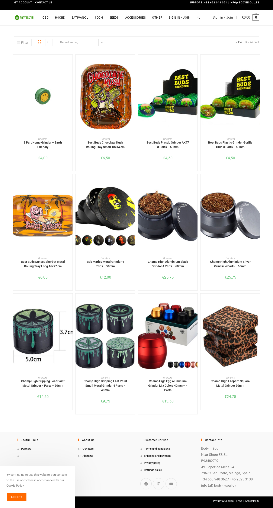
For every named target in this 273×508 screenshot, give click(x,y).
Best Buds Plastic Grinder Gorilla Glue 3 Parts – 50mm (230, 145)
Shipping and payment (157, 455)
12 (245, 42)
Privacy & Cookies (223, 500)
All (257, 42)
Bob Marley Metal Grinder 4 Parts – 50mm (105, 264)
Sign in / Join (223, 17)
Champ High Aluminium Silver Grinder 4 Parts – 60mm (230, 264)
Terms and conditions (157, 448)
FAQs (239, 500)
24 (251, 42)
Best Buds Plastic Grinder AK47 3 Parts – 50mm (168, 145)
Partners (26, 448)
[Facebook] (146, 483)
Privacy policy (152, 462)
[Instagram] (158, 483)
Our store (88, 448)
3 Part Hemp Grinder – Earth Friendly (43, 145)
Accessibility (252, 500)
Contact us (43, 2)
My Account (23, 2)
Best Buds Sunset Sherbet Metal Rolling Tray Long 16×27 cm (43, 264)
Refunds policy (153, 469)
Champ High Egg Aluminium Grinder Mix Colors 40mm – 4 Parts (167, 385)
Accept (16, 497)
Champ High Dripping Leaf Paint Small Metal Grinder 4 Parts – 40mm (105, 385)
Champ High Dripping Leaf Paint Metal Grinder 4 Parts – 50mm (43, 383)
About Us (88, 455)
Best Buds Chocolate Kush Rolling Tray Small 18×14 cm (105, 145)
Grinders (42, 139)
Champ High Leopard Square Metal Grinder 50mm (230, 383)
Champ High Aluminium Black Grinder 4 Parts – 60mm (168, 264)
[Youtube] (171, 483)
